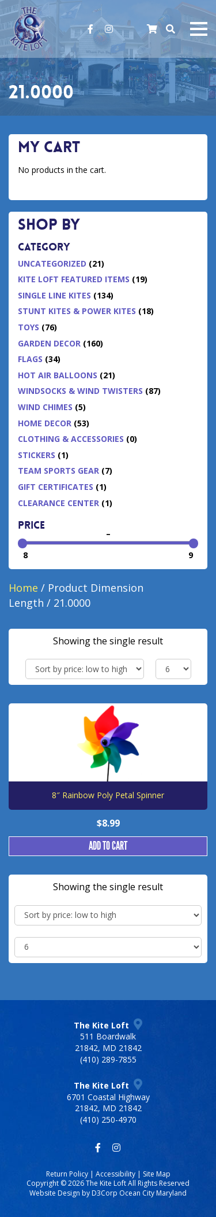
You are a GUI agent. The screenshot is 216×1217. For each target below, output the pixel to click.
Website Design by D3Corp (73, 1193)
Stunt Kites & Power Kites (77, 310)
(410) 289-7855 (108, 1059)
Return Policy (67, 1174)
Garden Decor (49, 343)
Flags (30, 358)
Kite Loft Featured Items (74, 279)
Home (23, 588)
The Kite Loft (106, 1183)
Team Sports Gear (58, 470)
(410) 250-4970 (108, 1119)
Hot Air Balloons (57, 375)
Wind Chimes (45, 406)
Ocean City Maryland (153, 1193)
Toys (28, 327)
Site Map (156, 1174)
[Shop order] (84, 669)
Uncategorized (52, 263)
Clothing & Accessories (71, 438)
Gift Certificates (55, 486)
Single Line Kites (54, 295)
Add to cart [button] (108, 846)
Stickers (36, 454)
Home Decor (44, 423)
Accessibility (115, 1174)
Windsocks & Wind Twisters (80, 390)
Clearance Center (58, 502)
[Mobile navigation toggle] (198, 29)
